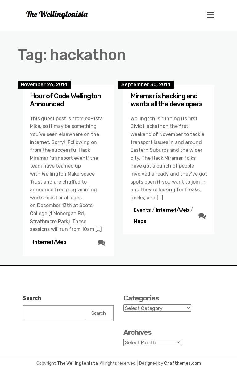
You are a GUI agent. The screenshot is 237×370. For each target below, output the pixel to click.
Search (32, 298)
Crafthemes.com (182, 363)
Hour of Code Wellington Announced (65, 100)
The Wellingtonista (77, 363)
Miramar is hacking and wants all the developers (166, 100)
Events (142, 210)
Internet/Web (49, 242)
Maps (140, 221)
